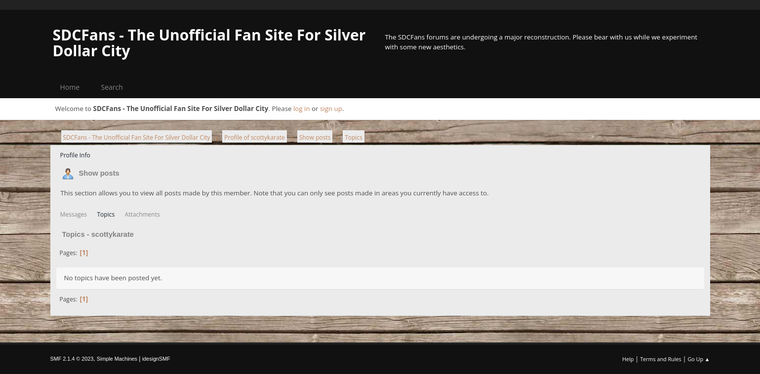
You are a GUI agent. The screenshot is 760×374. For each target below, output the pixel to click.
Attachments (142, 214)
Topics (106, 214)
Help (628, 359)
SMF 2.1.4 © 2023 (72, 359)
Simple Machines (117, 359)
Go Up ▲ (698, 359)
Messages (73, 214)
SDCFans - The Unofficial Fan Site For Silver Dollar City (209, 43)
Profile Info (75, 155)
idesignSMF (156, 359)
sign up (331, 108)
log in (301, 108)
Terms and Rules (660, 359)
